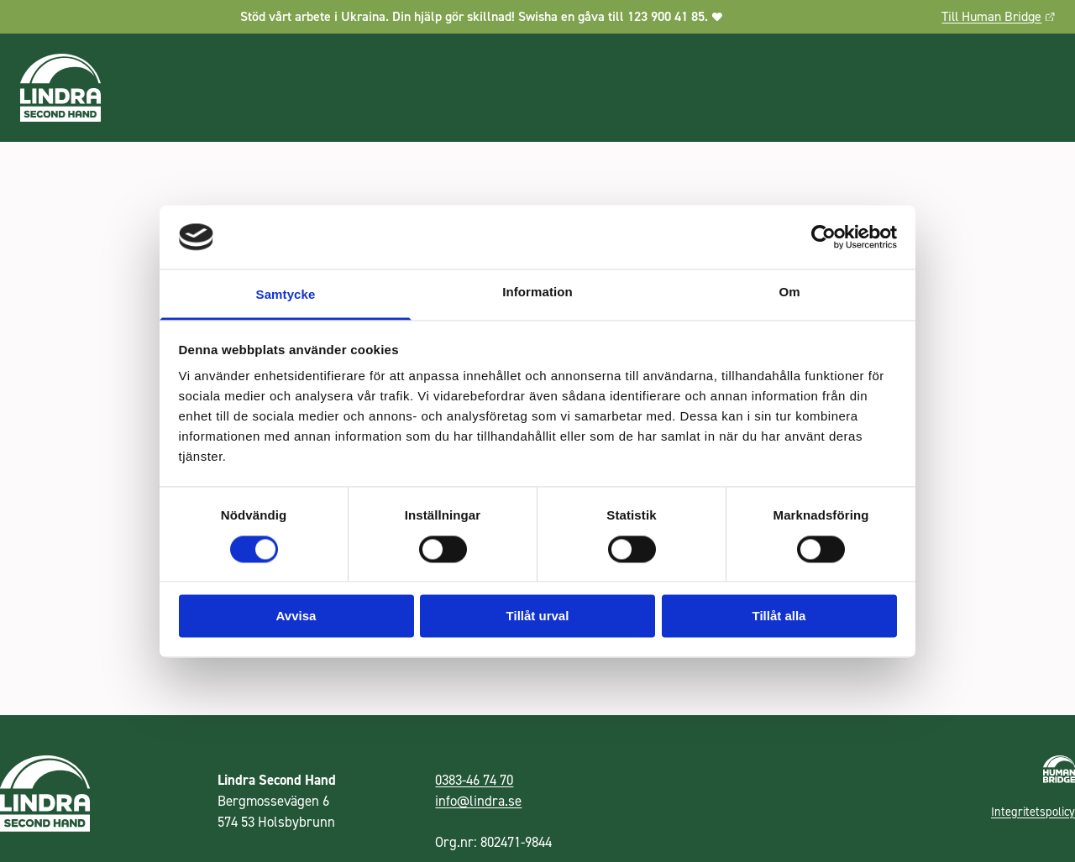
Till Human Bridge (998, 16)
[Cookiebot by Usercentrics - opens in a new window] (823, 236)
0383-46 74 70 (474, 780)
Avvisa (296, 616)
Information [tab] (537, 292)
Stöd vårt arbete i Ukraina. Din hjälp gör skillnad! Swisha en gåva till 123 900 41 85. (481, 16)
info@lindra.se (478, 800)
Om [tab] (789, 292)
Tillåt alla (779, 616)
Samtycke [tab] (286, 295)
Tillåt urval (537, 616)
